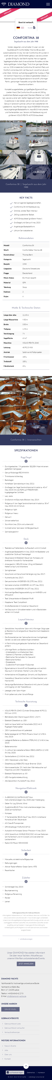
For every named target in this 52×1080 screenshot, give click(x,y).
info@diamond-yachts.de (16, 996)
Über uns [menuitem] (7, 1054)
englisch (22, 28)
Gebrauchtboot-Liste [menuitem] (11, 1024)
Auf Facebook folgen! (15, 1072)
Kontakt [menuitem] (6, 1059)
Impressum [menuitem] (41, 1072)
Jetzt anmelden (26, 964)
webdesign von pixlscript (36, 1077)
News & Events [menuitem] (9, 1046)
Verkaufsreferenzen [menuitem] (11, 1032)
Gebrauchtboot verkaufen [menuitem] (13, 1028)
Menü (48, 4)
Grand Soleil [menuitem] (10, 1009)
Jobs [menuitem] (5, 1050)
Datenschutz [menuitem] (31, 1072)
